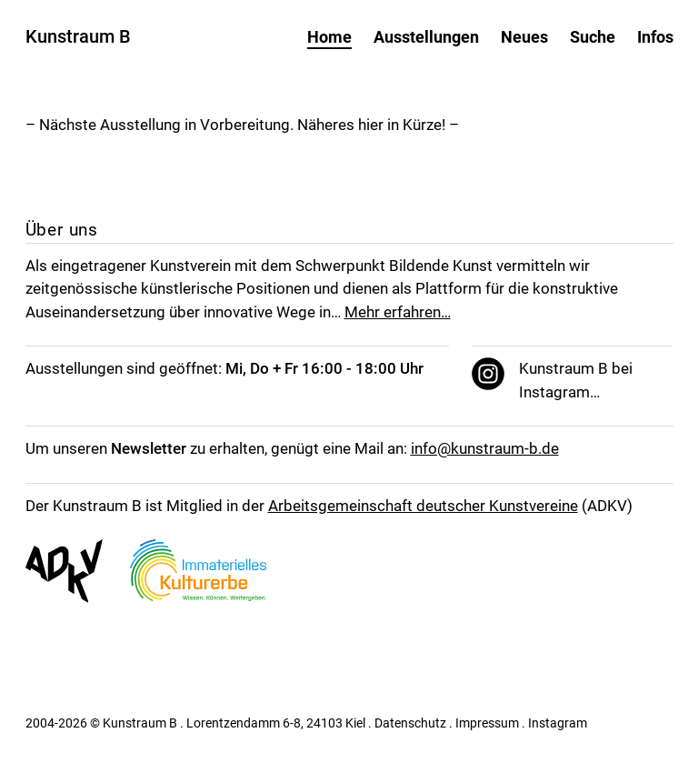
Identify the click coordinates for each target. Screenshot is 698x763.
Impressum (487, 723)
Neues (524, 36)
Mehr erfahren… (397, 312)
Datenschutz (410, 723)
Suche (592, 36)
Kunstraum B (78, 36)
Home (329, 36)
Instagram (557, 723)
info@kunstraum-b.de (485, 448)
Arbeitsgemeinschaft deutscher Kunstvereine (423, 506)
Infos (655, 36)
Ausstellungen (426, 36)
